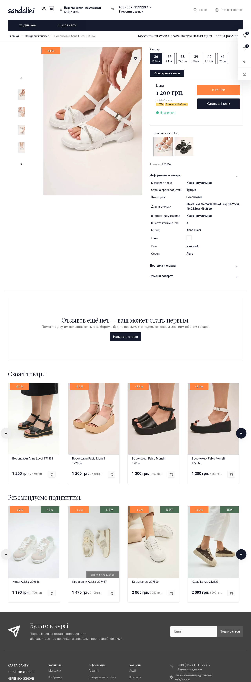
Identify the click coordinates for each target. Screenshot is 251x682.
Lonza (52, 627)
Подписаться (230, 568)
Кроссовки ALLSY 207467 (89, 518)
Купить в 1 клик (218, 104)
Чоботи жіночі (19, 621)
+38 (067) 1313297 (133, 7)
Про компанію (98, 627)
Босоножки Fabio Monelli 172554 (88, 397)
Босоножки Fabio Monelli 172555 (208, 397)
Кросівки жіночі (21, 608)
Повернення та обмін (102, 613)
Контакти (135, 613)
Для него (67, 25)
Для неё (27, 25)
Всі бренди (55, 613)
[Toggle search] (200, 10)
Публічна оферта (99, 620)
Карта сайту (18, 602)
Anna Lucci (193, 230)
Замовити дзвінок (131, 11)
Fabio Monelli (56, 633)
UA (43, 9)
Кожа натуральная (199, 183)
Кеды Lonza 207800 (145, 518)
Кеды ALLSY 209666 (26, 518)
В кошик (218, 90)
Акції (132, 607)
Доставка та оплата (102, 633)
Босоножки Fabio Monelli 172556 (148, 397)
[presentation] (21, 78)
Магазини (54, 607)
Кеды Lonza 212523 (205, 518)
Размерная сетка (167, 73)
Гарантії (94, 607)
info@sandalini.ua (188, 622)
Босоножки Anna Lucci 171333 (32, 395)
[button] (244, 35)
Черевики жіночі (21, 615)
